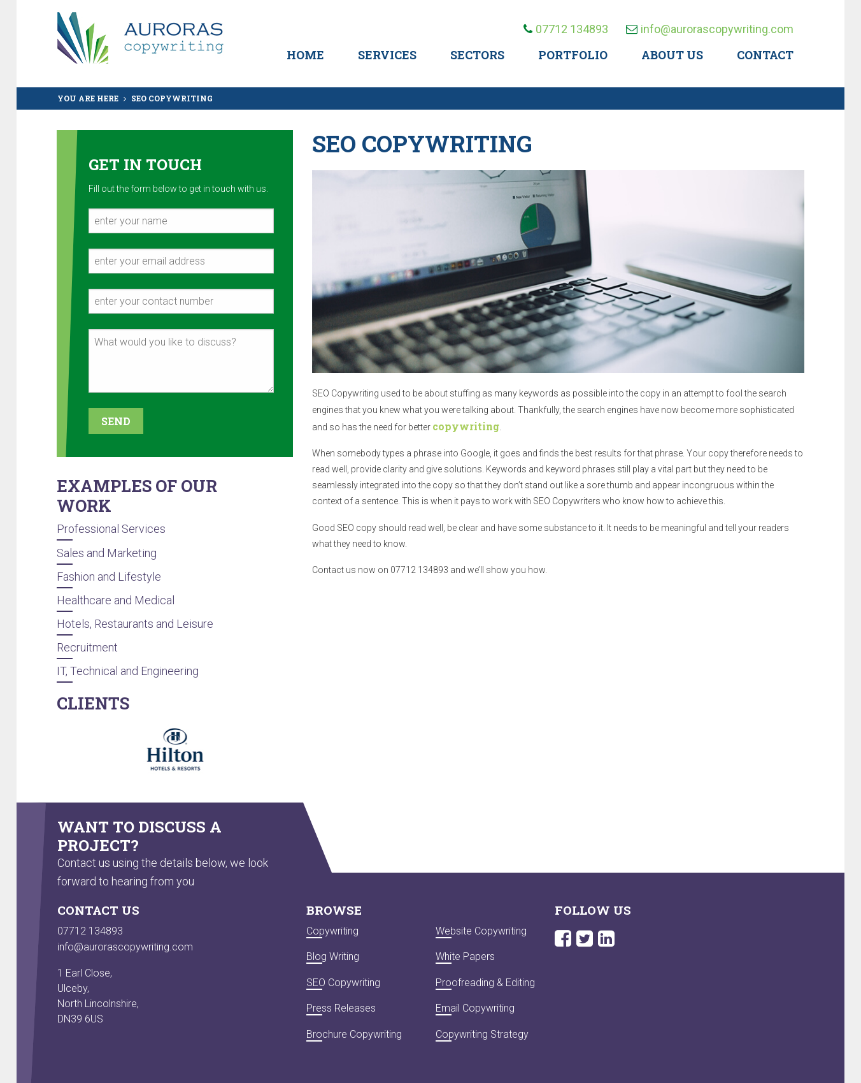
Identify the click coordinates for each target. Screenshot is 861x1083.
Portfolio (573, 55)
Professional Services (111, 528)
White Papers (465, 956)
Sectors (477, 55)
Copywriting (332, 931)
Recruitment (87, 647)
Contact (765, 55)
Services (387, 55)
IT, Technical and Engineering (128, 671)
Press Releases (341, 1008)
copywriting (465, 426)
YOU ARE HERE (87, 98)
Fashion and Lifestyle (109, 576)
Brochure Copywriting (354, 1034)
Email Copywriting (475, 1008)
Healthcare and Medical (115, 600)
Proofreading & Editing (485, 983)
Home (305, 55)
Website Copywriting (481, 931)
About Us (672, 55)
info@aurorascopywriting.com (709, 29)
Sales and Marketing (107, 553)
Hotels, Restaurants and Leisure (135, 623)
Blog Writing (332, 956)
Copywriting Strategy (482, 1034)
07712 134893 (565, 29)
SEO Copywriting (343, 983)
